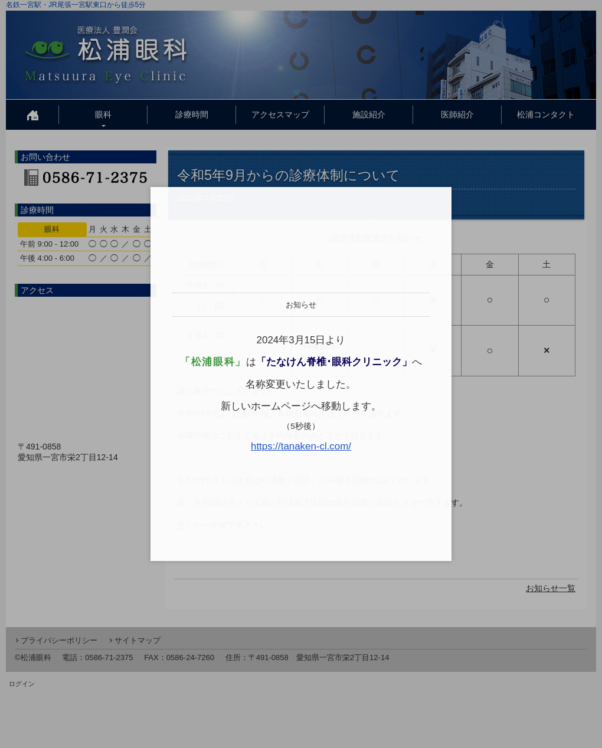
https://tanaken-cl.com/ (301, 446)
